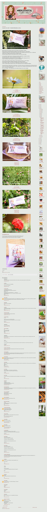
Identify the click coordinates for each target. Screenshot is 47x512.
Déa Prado (5, 484)
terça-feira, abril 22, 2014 (6, 378)
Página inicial (19, 507)
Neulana (5, 362)
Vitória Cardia (5, 328)
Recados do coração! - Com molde (42, 127)
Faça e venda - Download (40, 91)
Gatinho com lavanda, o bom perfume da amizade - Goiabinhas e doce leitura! (41, 291)
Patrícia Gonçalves (6, 401)
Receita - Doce (40, 86)
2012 (40, 139)
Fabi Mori (5, 436)
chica (4, 283)
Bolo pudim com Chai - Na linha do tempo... (41, 168)
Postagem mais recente (4, 507)
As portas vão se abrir (6, 272)
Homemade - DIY (41, 89)
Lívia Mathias (5, 430)
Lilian (4, 459)
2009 (40, 142)
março (40, 135)
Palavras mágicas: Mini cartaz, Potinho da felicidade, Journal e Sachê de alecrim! (41, 284)
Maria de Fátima (6, 397)
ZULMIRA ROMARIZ (6, 407)
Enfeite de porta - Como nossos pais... (41, 185)
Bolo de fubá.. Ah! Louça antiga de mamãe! (42, 118)
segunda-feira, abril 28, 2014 (7, 487)
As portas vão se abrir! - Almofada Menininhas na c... (42, 123)
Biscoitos (40, 83)
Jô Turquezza (5, 288)
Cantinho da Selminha (6, 454)
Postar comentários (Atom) (6, 508)
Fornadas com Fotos (41, 90)
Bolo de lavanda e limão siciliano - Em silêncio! (41, 242)
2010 (40, 141)
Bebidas (40, 84)
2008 (40, 143)
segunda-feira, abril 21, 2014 (7, 310)
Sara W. (5, 375)
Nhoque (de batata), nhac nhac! (42, 128)
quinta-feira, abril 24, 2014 (6, 422)
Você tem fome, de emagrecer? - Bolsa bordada (42, 220)
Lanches (40, 85)
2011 (40, 140)
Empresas (40, 93)
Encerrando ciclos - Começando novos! (41, 214)
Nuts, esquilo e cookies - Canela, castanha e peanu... (42, 133)
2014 (40, 108)
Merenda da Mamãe (41, 88)
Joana (4, 307)
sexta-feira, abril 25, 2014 (6, 478)
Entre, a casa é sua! (41, 208)
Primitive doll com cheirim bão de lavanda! (41, 260)
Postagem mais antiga (34, 507)
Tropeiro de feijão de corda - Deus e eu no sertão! (41, 278)
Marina (5, 302)
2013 (40, 138)
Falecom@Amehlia (41, 92)
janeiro (41, 137)
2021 (40, 105)
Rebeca (5, 494)
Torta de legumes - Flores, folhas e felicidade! (42, 131)
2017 (40, 106)
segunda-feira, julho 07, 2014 (7, 504)
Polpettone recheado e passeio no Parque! (42, 120)
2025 (40, 104)
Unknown (5, 297)
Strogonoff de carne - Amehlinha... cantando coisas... (42, 125)
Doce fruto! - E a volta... (41, 162)
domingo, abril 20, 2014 (6, 286)
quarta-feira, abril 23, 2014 (6, 405)
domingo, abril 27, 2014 (6, 482)
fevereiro (41, 136)
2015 (40, 107)
